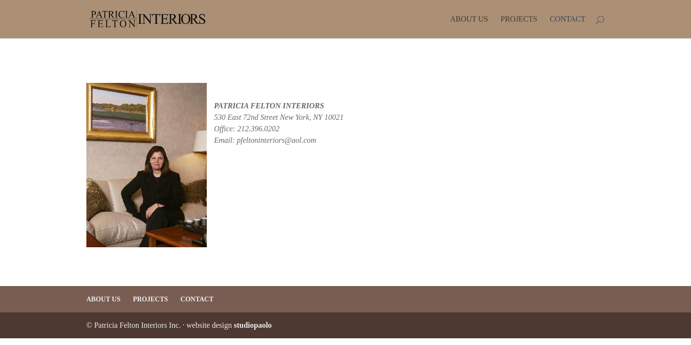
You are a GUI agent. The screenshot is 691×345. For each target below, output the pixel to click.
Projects (518, 19)
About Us (469, 19)
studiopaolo (253, 325)
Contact (567, 19)
